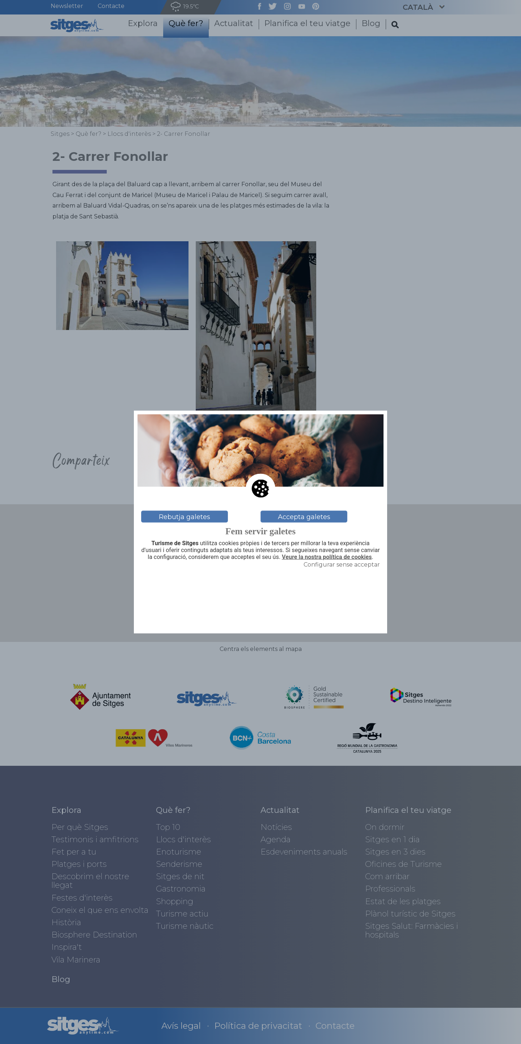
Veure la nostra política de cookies (327, 557)
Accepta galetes (304, 517)
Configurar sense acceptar (342, 564)
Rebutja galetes (184, 517)
